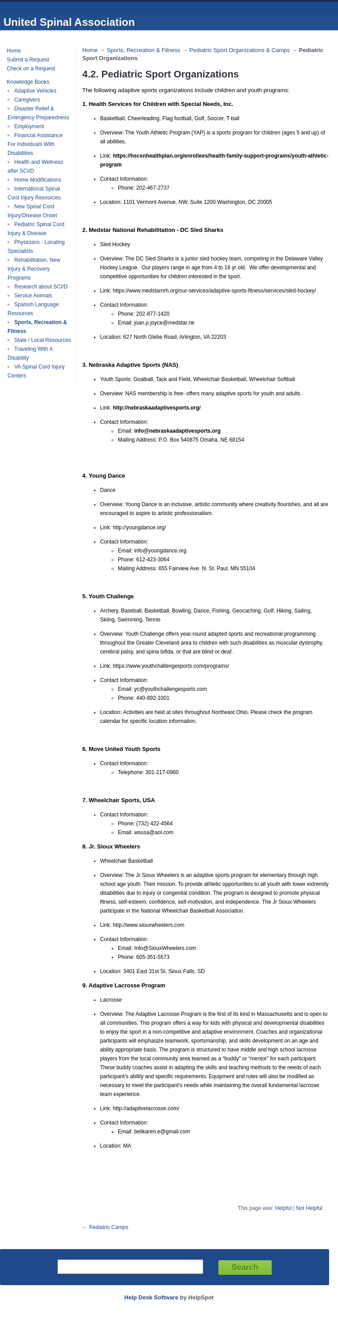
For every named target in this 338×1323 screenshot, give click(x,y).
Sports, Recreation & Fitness (143, 50)
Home (14, 51)
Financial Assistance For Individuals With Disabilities (35, 144)
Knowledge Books (28, 82)
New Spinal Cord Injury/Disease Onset (32, 211)
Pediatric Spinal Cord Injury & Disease (36, 228)
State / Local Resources (42, 340)
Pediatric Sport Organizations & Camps (239, 50)
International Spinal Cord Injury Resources (34, 193)
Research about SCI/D (41, 287)
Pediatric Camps (108, 1227)
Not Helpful (309, 1208)
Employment (29, 126)
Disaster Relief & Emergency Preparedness (38, 113)
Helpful (283, 1208)
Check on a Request (31, 68)
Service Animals (33, 295)
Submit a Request (28, 60)
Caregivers (27, 100)
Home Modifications (37, 180)
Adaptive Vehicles (35, 91)
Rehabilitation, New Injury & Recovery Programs (34, 269)
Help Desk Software (151, 1297)
